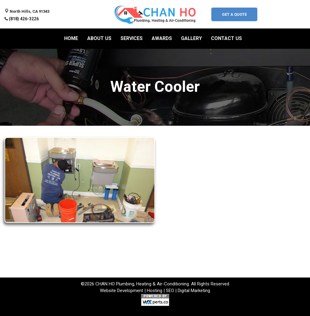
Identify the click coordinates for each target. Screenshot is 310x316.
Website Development (121, 290)
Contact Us (226, 38)
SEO (170, 290)
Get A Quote (234, 14)
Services (131, 38)
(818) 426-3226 (24, 18)
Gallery (191, 38)
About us (99, 38)
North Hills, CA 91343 (29, 11)
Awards (162, 38)
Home (71, 38)
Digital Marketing (194, 290)
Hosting (154, 290)
